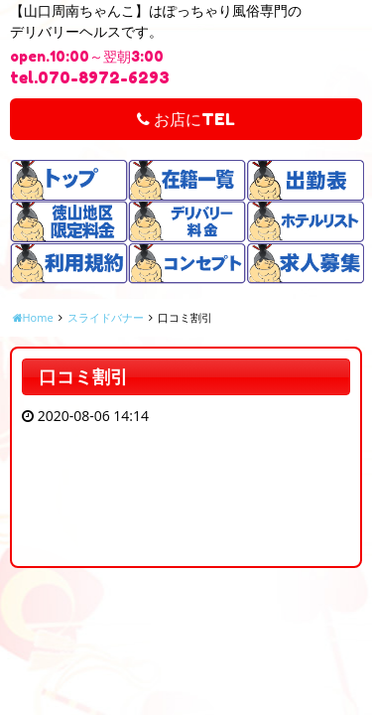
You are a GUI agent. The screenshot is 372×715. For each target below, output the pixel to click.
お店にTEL (186, 119)
